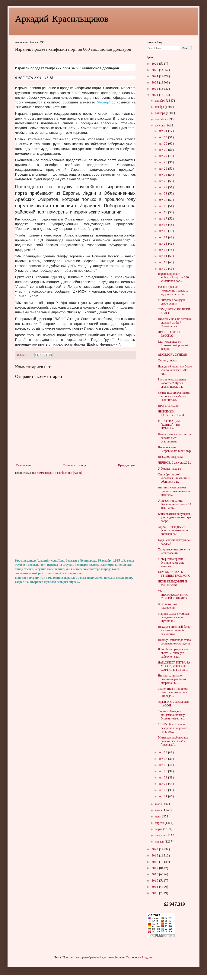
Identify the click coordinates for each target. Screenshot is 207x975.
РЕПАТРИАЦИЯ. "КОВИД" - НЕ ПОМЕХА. (169, 425)
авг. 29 (163, 143)
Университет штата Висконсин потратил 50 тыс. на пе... (174, 504)
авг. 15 (163, 231)
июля (158, 804)
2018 (155, 862)
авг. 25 (163, 168)
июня (159, 810)
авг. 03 (163, 783)
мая (157, 816)
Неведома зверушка (170, 456)
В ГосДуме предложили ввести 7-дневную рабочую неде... (173, 653)
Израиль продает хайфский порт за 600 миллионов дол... (173, 277)
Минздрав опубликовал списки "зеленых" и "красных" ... (173, 741)
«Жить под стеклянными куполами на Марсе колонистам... (173, 396)
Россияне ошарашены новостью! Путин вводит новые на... (172, 383)
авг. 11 (163, 256)
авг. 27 (163, 156)
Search (186, 48)
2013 (155, 893)
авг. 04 (163, 777)
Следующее (23, 465)
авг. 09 (163, 268)
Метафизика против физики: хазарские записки (171, 563)
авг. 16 (163, 225)
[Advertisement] (75, 517)
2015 (155, 880)
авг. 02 (163, 790)
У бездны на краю (169, 468)
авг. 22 (163, 187)
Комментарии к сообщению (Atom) (59, 472)
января (159, 841)
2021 (155, 95)
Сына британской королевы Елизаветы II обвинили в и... (174, 478)
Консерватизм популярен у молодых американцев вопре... (175, 518)
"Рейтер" (103, 102)
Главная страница (74, 465)
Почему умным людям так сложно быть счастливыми (175, 438)
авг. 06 (163, 765)
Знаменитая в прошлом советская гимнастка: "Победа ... (173, 692)
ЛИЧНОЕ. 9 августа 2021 (174, 462)
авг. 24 (163, 175)
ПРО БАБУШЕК (168, 405)
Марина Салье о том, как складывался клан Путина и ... (173, 617)
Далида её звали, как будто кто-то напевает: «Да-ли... (175, 370)
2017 (155, 868)
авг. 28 (163, 150)
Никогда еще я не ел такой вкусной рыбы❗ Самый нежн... (175, 323)
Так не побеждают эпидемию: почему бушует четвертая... (171, 715)
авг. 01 (163, 796)
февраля (160, 835)
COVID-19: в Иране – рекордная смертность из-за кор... (173, 728)
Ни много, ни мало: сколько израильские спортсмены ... (172, 679)
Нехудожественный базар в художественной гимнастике (174, 630)
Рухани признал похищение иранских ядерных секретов (173, 290)
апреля (159, 823)
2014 (155, 887)
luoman (120, 957)
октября (160, 113)
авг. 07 (163, 759)
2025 (155, 70)
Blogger (147, 957)
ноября (160, 107)
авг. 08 (163, 752)
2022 (155, 88)
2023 (155, 82)
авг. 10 (163, 262)
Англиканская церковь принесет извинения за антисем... (174, 491)
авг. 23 (163, 181)
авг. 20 (163, 200)
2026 (155, 63)
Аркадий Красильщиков (62, 18)
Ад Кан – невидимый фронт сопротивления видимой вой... (173, 531)
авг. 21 (163, 193)
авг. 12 (163, 250)
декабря (160, 100)
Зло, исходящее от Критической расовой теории (173, 345)
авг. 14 (163, 237)
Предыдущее (126, 465)
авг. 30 (163, 137)
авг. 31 (163, 131)
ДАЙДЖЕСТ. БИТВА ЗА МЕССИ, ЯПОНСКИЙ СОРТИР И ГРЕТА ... (174, 666)
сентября (161, 119)
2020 (155, 849)
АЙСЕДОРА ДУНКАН (172, 354)
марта (159, 829)
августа (160, 125)
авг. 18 (163, 212)
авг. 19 (163, 206)
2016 (155, 874)
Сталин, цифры (167, 360)
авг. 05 (163, 771)
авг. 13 (163, 243)
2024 (155, 76)
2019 (155, 855)
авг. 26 (163, 162)
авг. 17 (163, 218)
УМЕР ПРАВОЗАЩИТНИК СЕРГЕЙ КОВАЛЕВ (173, 595)
